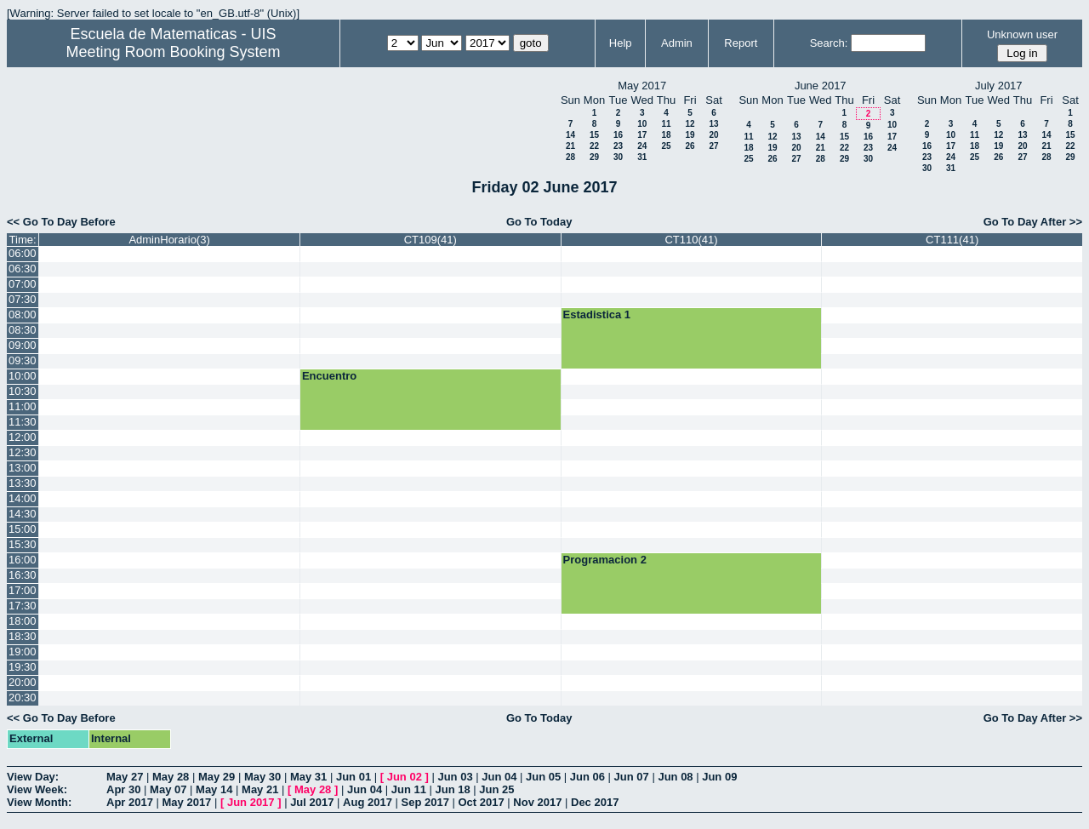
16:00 (23, 559)
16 (618, 135)
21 (570, 146)
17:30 (23, 605)
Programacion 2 (605, 559)
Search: (829, 43)
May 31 (308, 776)
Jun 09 (719, 776)
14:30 (23, 513)
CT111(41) (952, 239)
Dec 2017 (595, 802)
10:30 (23, 391)
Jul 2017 (312, 802)
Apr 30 (123, 789)
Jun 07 (631, 776)
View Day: (33, 776)
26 (689, 146)
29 (594, 157)
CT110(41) (690, 239)
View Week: (37, 789)
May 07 (168, 789)
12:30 (23, 452)
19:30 (23, 666)
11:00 (23, 406)
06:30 (23, 268)
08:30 (23, 329)
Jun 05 (543, 776)
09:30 (23, 360)
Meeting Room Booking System (173, 51)
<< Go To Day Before (61, 221)
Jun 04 (499, 776)
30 (618, 157)
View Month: (39, 802)
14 (570, 135)
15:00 (23, 529)
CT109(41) (430, 239)
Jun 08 (675, 776)
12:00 (23, 437)
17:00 (23, 590)
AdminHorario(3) (168, 239)
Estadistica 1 (597, 314)
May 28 (170, 776)
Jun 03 (454, 776)
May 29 (216, 776)
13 (713, 124)
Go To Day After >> (1033, 221)
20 (713, 135)
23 (618, 146)
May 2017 (187, 802)
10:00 (23, 375)
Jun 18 (453, 789)
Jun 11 (408, 789)
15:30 (23, 544)
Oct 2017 (481, 802)
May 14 (214, 789)
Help (620, 43)
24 (642, 146)
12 (689, 124)
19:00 (23, 651)
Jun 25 (496, 789)
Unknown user (1022, 34)
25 (665, 146)
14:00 (23, 498)
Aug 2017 (367, 802)
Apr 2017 (129, 802)
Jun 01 (353, 776)
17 (642, 135)
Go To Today (539, 221)
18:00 (23, 621)
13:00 (23, 467)
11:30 (23, 421)
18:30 (23, 636)
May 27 (124, 776)
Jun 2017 (251, 802)
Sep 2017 (425, 802)
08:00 (23, 314)
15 (594, 135)
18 (665, 135)
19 (689, 135)
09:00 (23, 345)
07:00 (23, 283)
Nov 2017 (537, 802)
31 (642, 157)
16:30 (23, 575)
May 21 (260, 789)
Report (740, 43)
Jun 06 (587, 776)
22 (594, 146)
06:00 (23, 253)
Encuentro (329, 375)
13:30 (23, 483)
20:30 (23, 697)
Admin (677, 43)
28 (570, 157)
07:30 (23, 299)
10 (642, 124)
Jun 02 (404, 776)
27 (713, 146)
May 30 (262, 776)
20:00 (23, 682)
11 (665, 124)
